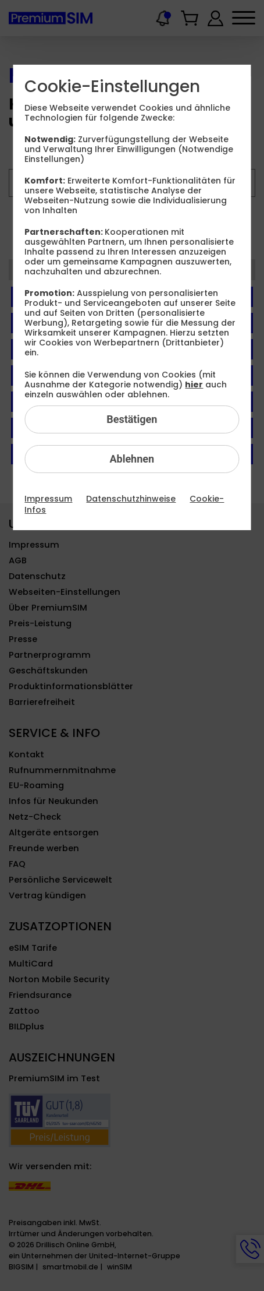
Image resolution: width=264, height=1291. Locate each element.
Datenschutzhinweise (131, 499)
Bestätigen (131, 419)
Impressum (48, 499)
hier (194, 384)
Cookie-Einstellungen (112, 86)
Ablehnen (131, 459)
